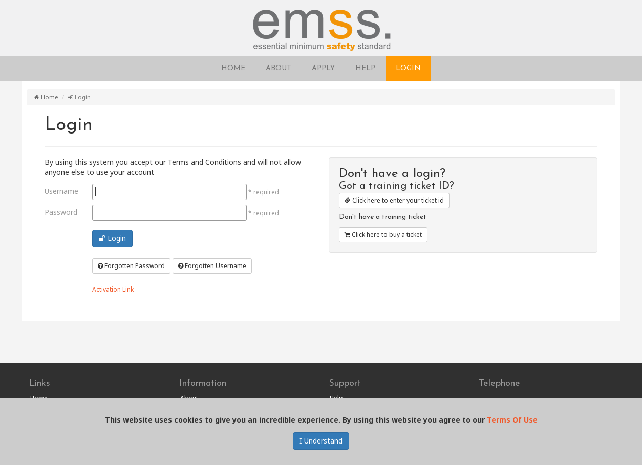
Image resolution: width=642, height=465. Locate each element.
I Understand (321, 441)
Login (112, 238)
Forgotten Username (212, 265)
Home (46, 97)
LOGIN (408, 68)
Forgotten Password (131, 265)
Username (61, 191)
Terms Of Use (512, 420)
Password (61, 212)
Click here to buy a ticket (383, 234)
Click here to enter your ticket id (394, 200)
